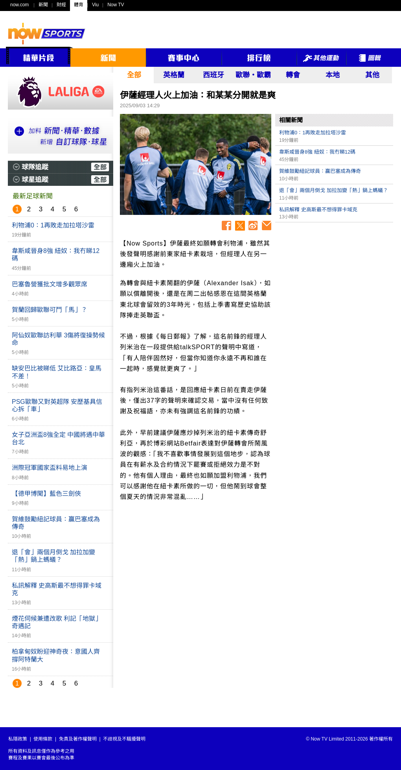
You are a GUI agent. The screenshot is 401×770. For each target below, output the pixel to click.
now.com (19, 4)
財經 (61, 4)
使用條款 (42, 739)
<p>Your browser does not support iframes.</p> (334, 281)
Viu (95, 4)
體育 (78, 4)
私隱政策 (17, 739)
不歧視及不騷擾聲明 (124, 739)
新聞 (43, 4)
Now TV (115, 4)
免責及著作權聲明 (78, 739)
